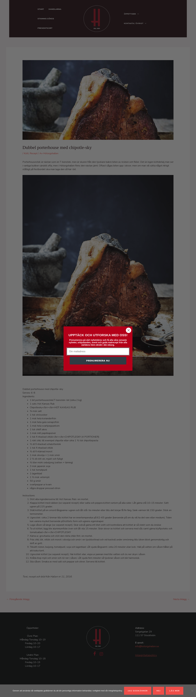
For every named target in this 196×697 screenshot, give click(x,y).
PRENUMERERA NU (98, 360)
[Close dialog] (128, 330)
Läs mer (174, 691)
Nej (158, 691)
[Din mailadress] (98, 351)
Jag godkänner (138, 691)
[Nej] (192, 690)
